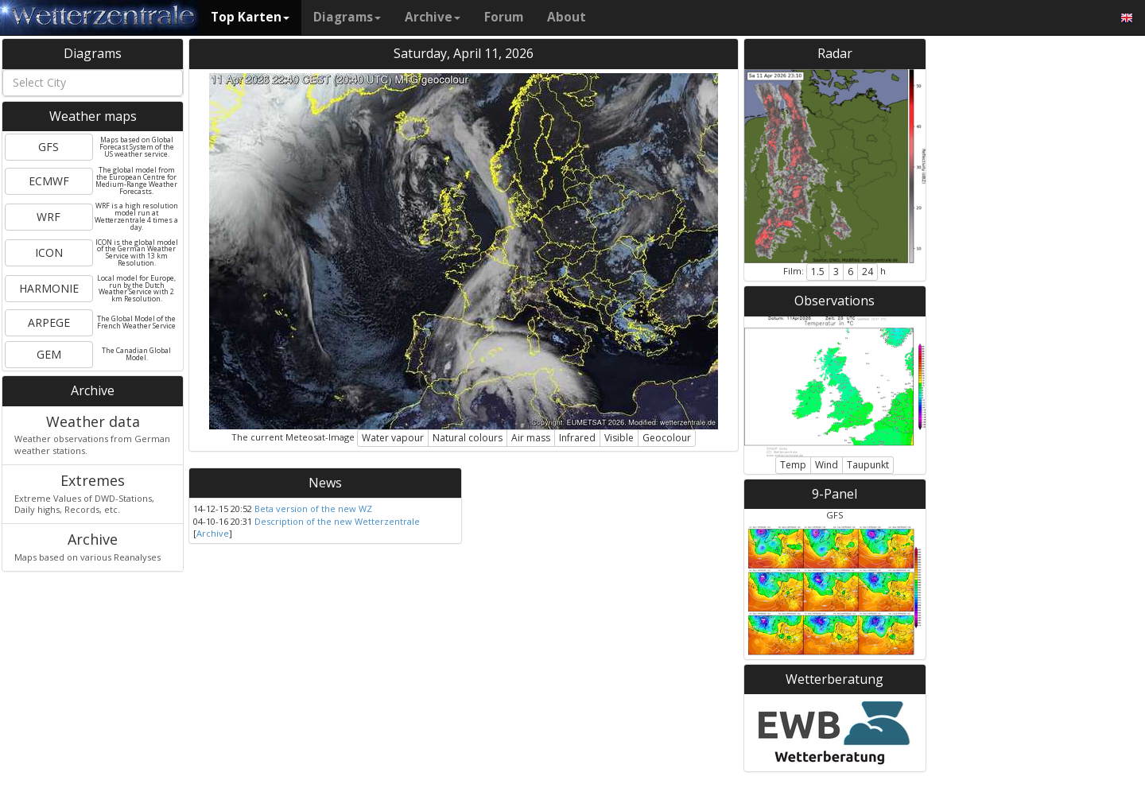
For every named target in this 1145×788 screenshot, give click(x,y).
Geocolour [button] (666, 437)
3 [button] (836, 271)
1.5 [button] (818, 271)
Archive (432, 17)
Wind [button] (826, 465)
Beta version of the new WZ (313, 508)
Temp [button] (793, 465)
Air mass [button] (530, 437)
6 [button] (850, 271)
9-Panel (834, 494)
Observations (834, 300)
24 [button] (867, 271)
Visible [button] (619, 437)
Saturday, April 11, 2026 (464, 53)
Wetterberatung (834, 679)
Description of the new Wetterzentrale (337, 521)
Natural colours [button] (468, 437)
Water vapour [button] (393, 437)
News (325, 482)
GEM (49, 354)
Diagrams (347, 17)
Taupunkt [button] (868, 465)
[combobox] (92, 82)
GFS (48, 146)
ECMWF (49, 180)
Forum (503, 17)
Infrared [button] (577, 437)
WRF (48, 216)
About (566, 17)
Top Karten (250, 17)
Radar (834, 53)
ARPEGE (49, 322)
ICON (49, 252)
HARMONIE (49, 288)
